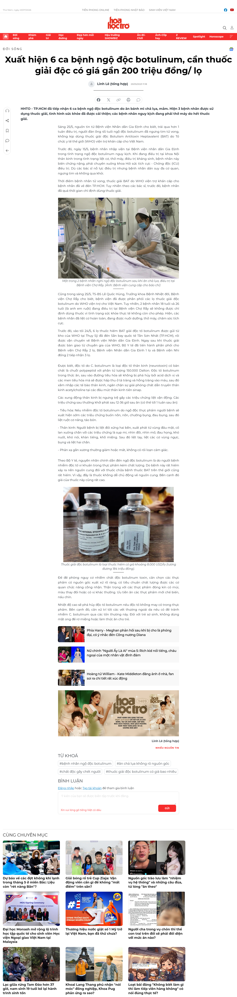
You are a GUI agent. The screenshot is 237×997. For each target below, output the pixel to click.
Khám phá (32, 36)
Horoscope (216, 36)
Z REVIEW (181, 36)
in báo (128, 100)
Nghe (7, 111)
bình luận (138, 100)
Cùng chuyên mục (25, 835)
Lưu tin (7, 131)
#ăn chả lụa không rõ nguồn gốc (143, 764)
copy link (118, 100)
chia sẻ (98, 100)
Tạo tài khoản (92, 788)
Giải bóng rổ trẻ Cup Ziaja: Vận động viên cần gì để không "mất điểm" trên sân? (93, 882)
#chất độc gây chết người (80, 772)
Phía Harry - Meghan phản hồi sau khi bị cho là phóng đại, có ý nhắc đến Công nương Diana (129, 632)
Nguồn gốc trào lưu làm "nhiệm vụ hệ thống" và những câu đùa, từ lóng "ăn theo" (155, 882)
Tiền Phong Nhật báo (129, 10)
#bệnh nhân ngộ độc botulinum (85, 764)
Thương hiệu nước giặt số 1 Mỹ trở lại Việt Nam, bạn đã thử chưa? (94, 931)
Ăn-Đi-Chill (141, 36)
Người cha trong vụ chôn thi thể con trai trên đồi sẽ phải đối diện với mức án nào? (155, 933)
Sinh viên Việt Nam (162, 10)
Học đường (62, 36)
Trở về (7, 151)
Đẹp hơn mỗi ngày (85, 36)
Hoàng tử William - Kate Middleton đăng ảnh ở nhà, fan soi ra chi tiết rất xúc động (130, 676)
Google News (231, 49)
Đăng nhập (66, 788)
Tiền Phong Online (95, 10)
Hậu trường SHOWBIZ (112, 36)
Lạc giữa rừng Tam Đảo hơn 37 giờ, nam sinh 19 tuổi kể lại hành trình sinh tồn (29, 989)
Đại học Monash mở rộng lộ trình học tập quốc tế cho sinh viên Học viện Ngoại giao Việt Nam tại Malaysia (31, 935)
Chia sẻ (7, 121)
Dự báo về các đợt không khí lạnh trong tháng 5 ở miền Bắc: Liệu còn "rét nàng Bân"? (31, 882)
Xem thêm (231, 36)
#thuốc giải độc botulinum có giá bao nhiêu (141, 772)
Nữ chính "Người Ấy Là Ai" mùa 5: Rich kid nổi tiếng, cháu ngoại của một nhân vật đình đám (132, 653)
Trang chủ (6, 36)
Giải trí (48, 36)
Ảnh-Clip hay (161, 36)
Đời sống (16, 36)
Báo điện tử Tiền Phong (118, 23)
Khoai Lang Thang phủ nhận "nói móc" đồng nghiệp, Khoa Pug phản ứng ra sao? (93, 989)
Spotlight (199, 36)
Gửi (167, 808)
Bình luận (7, 141)
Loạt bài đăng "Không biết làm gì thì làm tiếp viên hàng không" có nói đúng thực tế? (156, 989)
